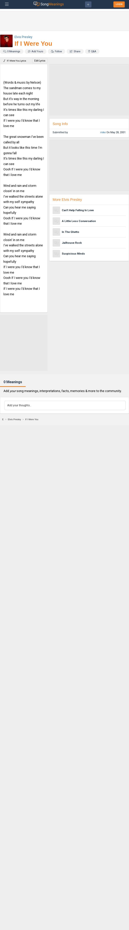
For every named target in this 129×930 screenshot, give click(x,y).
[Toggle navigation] (7, 4)
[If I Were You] (31, 419)
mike (103, 132)
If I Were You (33, 43)
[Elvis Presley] (14, 419)
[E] (3, 419)
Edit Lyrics (39, 60)
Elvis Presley (23, 37)
